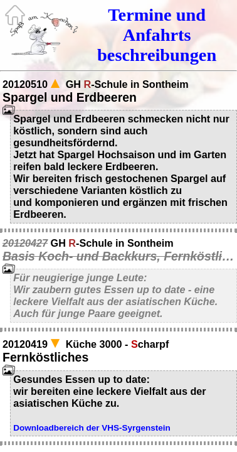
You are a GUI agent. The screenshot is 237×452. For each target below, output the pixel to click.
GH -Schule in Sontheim (127, 84)
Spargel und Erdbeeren (70, 97)
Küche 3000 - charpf (117, 344)
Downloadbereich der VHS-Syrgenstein (92, 428)
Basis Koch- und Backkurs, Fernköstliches (118, 256)
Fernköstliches (45, 357)
